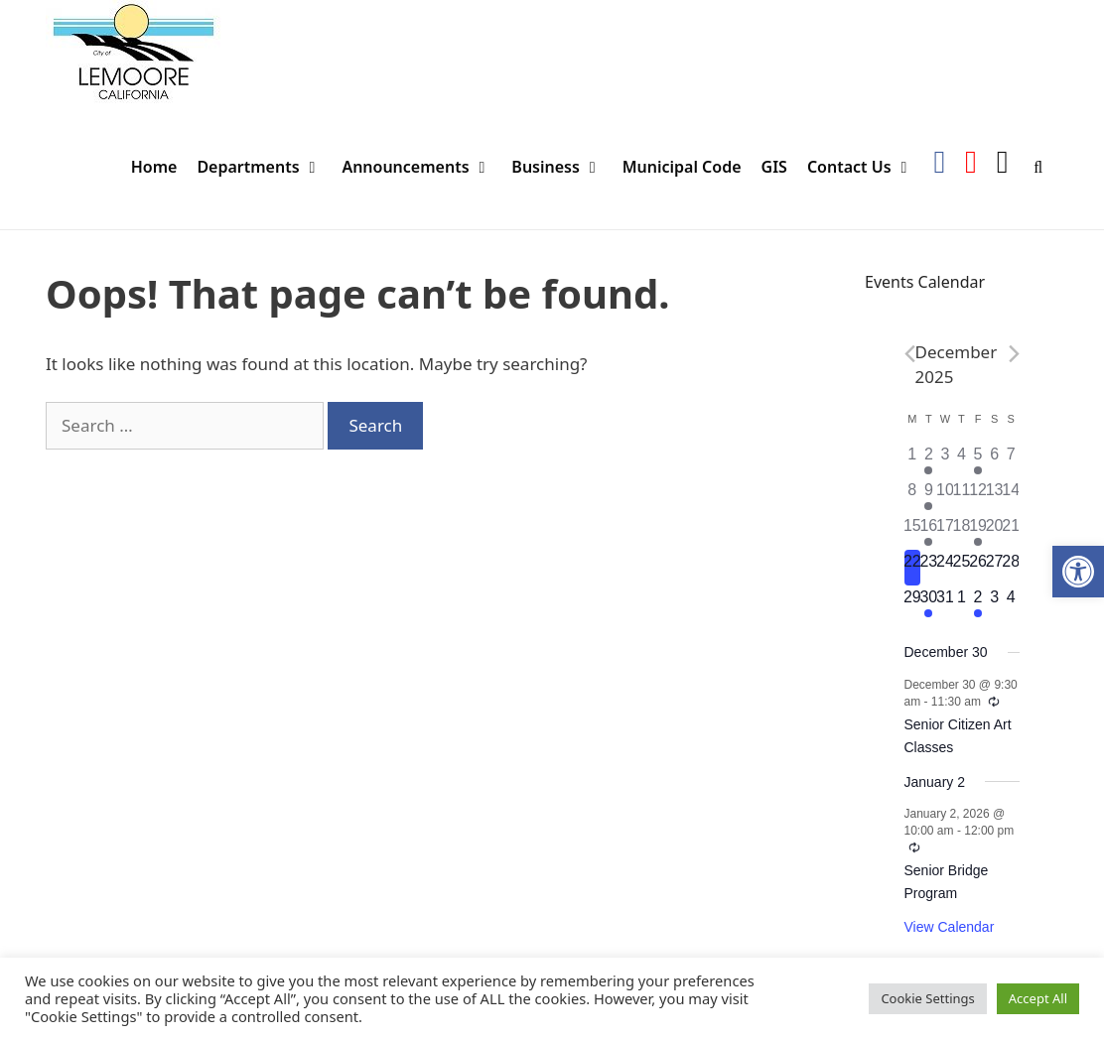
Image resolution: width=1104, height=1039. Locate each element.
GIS (774, 167)
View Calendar (949, 927)
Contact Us (865, 167)
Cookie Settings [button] (927, 998)
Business (561, 167)
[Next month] (1014, 353)
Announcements (421, 167)
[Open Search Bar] (1038, 167)
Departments (264, 167)
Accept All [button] (1038, 998)
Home (154, 167)
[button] (1078, 571)
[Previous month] (909, 353)
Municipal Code (682, 167)
